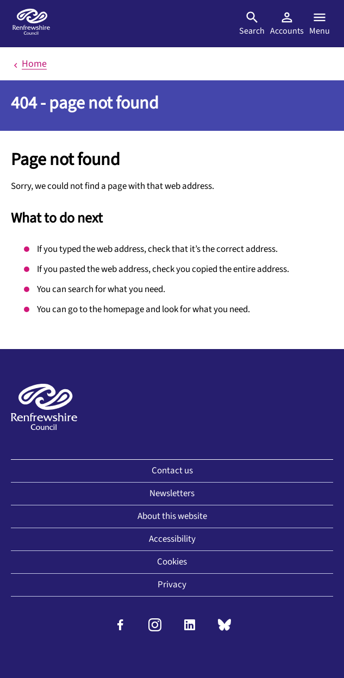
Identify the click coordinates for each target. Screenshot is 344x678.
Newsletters (172, 493)
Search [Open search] (252, 23)
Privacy (172, 584)
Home (29, 64)
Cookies (172, 561)
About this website (172, 516)
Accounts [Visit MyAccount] (287, 23)
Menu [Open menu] (319, 23)
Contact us (172, 470)
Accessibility (172, 539)
